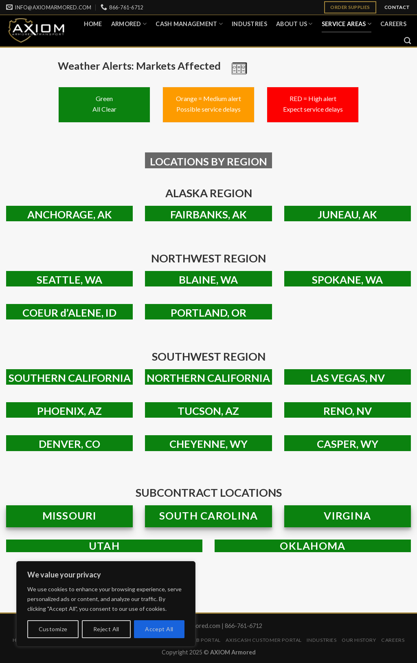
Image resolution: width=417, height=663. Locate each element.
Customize (53, 629)
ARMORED (129, 24)
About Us (294, 24)
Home (93, 23)
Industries (249, 23)
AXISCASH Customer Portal (264, 640)
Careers (393, 23)
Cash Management (189, 24)
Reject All (106, 629)
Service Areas (346, 24)
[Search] (407, 41)
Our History (359, 640)
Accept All (159, 629)
